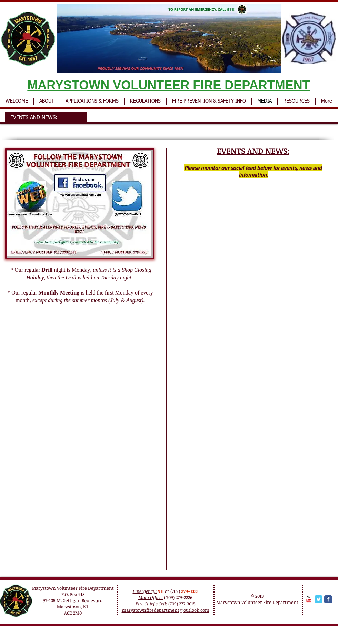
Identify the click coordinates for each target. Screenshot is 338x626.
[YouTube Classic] (309, 599)
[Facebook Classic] (328, 599)
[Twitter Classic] (318, 599)
